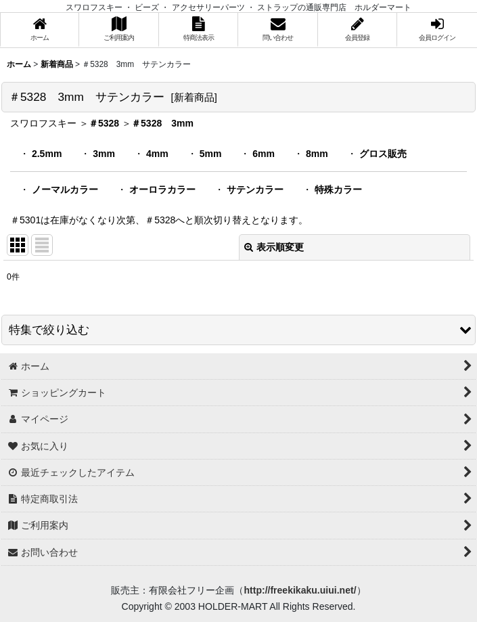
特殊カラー (338, 189)
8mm (317, 153)
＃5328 (104, 123)
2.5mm (47, 153)
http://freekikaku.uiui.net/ (300, 590)
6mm (263, 153)
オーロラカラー (162, 189)
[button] (238, 330)
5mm (211, 153)
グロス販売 (383, 153)
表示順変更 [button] (274, 247)
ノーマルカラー (65, 189)
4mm (157, 153)
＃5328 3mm (162, 123)
